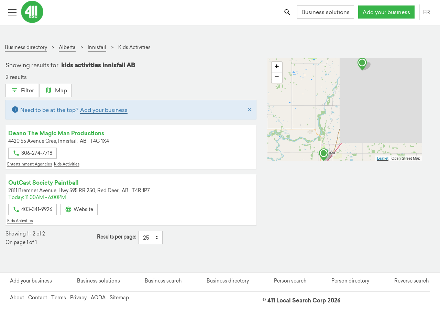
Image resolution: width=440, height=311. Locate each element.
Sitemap (119, 298)
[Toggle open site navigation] (12, 12)
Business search (163, 281)
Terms (58, 298)
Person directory (350, 281)
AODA (98, 298)
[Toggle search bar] (288, 12)
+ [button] (276, 67)
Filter (22, 89)
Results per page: (116, 237)
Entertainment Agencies (29, 164)
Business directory (228, 281)
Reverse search (411, 281)
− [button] (276, 77)
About (17, 298)
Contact (37, 298)
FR (426, 12)
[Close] (249, 109)
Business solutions (325, 12)
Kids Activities (66, 164)
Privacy (78, 298)
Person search (290, 281)
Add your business (386, 12)
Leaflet (382, 158)
